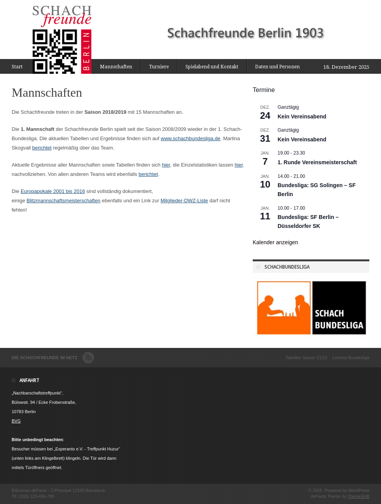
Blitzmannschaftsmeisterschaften (63, 200)
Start (17, 67)
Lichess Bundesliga (350, 357)
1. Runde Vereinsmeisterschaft (317, 162)
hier (166, 165)
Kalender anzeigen (275, 242)
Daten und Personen (277, 67)
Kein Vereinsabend (302, 116)
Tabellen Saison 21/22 (306, 357)
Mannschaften (116, 67)
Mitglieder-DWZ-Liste (184, 200)
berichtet (42, 148)
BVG (16, 421)
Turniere (159, 67)
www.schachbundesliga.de (190, 138)
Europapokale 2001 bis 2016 (53, 191)
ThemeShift (358, 496)
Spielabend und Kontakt (211, 67)
